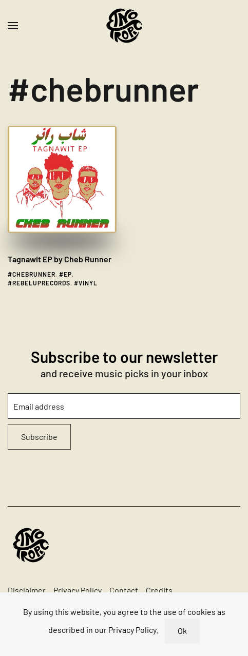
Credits (159, 590)
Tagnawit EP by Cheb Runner (59, 259)
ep (68, 274)
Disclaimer (27, 590)
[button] (13, 25)
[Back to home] (124, 25)
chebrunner (33, 274)
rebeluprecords (41, 282)
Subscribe (39, 436)
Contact (123, 590)
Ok (182, 630)
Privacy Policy (77, 590)
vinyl (88, 282)
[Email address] (124, 406)
